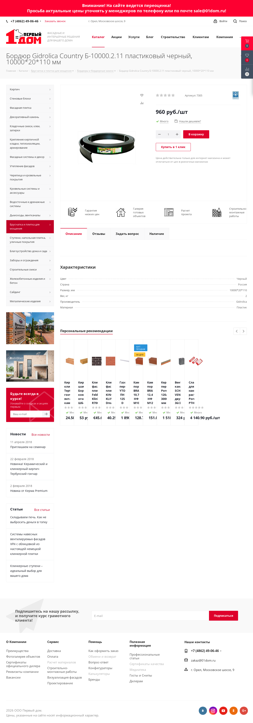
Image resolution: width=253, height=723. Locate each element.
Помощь (95, 642)
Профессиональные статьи (145, 656)
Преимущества (17, 651)
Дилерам (136, 681)
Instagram (213, 711)
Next (243, 331)
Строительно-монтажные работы (62, 670)
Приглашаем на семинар (28, 447)
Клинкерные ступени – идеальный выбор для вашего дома (26, 571)
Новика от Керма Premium (28, 491)
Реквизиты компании (22, 672)
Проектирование (60, 683)
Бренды (94, 679)
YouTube (223, 711)
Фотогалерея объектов (23, 656)
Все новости (41, 434)
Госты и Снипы (141, 675)
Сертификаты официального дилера (23, 664)
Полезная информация (140, 643)
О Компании (16, 642)
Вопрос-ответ (98, 662)
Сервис (53, 642)
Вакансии (13, 677)
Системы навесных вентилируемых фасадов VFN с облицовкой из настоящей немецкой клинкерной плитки (27, 544)
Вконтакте (203, 711)
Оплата (52, 656)
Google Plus (244, 711)
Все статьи (42, 510)
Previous (237, 331)
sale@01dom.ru (209, 11)
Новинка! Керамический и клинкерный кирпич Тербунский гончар (28, 469)
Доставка (54, 651)
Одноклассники (233, 711)
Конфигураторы (100, 668)
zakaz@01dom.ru (203, 660)
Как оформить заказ (103, 651)
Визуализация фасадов (64, 677)
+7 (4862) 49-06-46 (24, 21)
